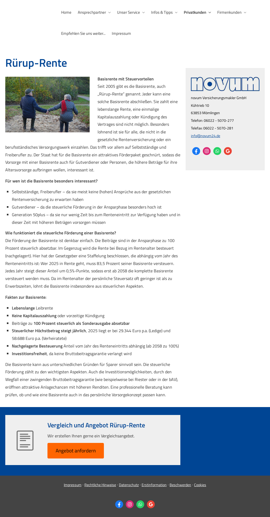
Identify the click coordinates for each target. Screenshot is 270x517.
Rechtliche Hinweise (100, 484)
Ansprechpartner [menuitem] (92, 12)
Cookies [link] (200, 484)
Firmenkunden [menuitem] (229, 12)
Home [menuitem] (66, 12)
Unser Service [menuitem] (128, 12)
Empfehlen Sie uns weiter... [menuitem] (83, 33)
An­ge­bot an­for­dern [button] (76, 450)
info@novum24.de (205, 135)
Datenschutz (129, 484)
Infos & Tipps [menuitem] (162, 12)
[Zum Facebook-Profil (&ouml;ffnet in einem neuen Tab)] (196, 151)
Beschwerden (180, 484)
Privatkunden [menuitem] (195, 12)
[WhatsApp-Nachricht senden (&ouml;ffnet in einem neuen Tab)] (217, 151)
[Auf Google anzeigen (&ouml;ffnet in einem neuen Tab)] (228, 151)
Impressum (72, 484)
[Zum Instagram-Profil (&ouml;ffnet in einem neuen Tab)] (207, 151)
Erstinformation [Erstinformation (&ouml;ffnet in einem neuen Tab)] (154, 484)
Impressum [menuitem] (121, 33)
